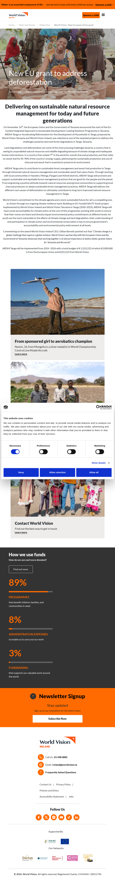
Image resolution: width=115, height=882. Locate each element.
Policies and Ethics (49, 790)
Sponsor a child (103, 4)
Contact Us (45, 784)
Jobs (71, 796)
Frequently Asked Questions (60, 772)
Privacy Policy (63, 784)
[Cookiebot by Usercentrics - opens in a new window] (98, 407)
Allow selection (57, 472)
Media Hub (44, 25)
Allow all (94, 472)
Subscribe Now (57, 718)
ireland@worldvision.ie (64, 764)
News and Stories (27, 25)
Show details (99, 463)
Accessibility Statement (52, 796)
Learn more (21, 353)
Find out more (20, 569)
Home (12, 25)
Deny (21, 472)
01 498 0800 (60, 757)
